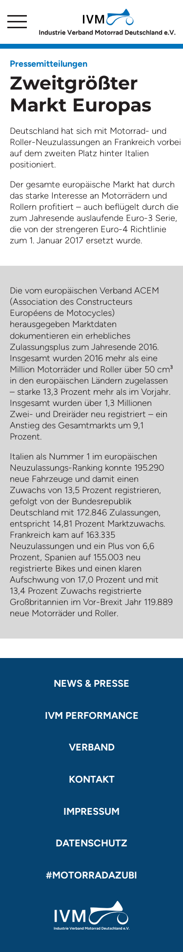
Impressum (91, 811)
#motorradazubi (91, 875)
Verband (92, 747)
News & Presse (91, 683)
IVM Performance (92, 715)
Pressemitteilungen (48, 63)
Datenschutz (91, 843)
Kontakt (92, 779)
